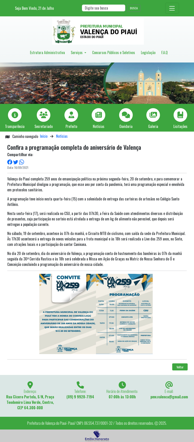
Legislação (148, 52)
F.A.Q (164, 52)
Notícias (62, 136)
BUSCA (134, 8)
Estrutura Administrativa (47, 52)
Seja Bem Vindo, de (34, 8)
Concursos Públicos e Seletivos (113, 52)
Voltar (180, 367)
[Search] (103, 8)
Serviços (77, 52)
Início (43, 136)
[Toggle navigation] (172, 8)
